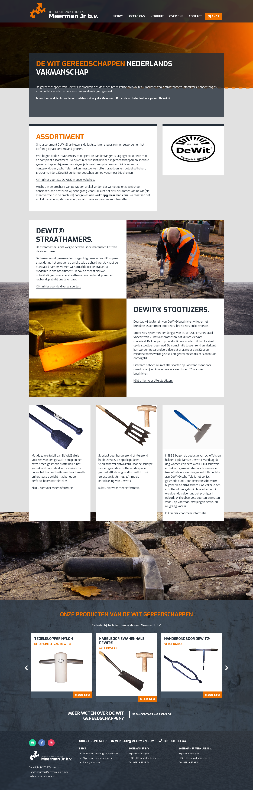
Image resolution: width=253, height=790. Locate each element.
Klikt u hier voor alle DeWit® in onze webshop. (65, 180)
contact (195, 16)
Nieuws (118, 16)
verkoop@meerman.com (132, 741)
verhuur (157, 16)
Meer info (82, 695)
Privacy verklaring (92, 762)
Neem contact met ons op (151, 714)
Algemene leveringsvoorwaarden (101, 753)
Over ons (176, 16)
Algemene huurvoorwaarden (98, 758)
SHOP (213, 16)
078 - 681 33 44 (172, 741)
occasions (137, 16)
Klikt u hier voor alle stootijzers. (153, 380)
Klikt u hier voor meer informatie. (52, 488)
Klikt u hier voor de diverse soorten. (58, 286)
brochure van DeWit (66, 187)
